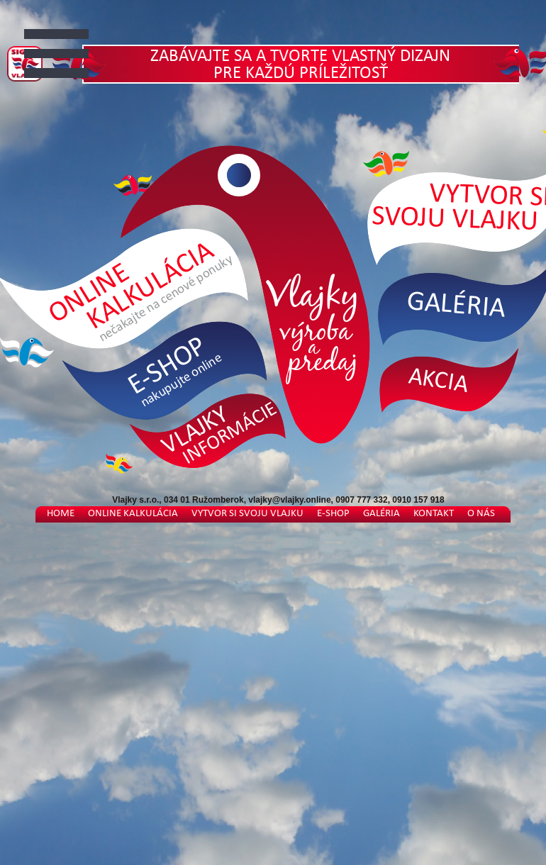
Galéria (381, 513)
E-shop (333, 513)
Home (60, 513)
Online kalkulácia (133, 513)
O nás (481, 513)
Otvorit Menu (66, 50)
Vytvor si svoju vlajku (247, 513)
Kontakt (433, 513)
